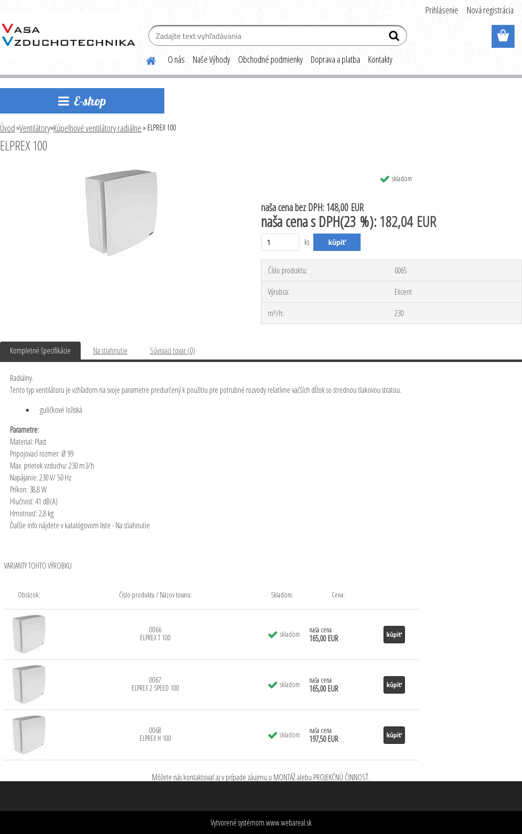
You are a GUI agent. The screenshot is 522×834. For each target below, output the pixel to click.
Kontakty (380, 59)
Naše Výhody (211, 59)
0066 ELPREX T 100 (155, 633)
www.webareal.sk (289, 822)
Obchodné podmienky (270, 59)
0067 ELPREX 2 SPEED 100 (155, 684)
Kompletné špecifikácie (40, 350)
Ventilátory (34, 128)
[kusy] (280, 242)
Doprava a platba (335, 59)
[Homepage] (144, 59)
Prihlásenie (441, 10)
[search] (395, 37)
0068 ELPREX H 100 (155, 734)
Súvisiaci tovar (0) (172, 350)
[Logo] (68, 37)
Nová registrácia (490, 10)
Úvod (7, 128)
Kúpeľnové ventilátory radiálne (97, 128)
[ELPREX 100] (121, 172)
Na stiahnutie (110, 350)
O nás (176, 59)
